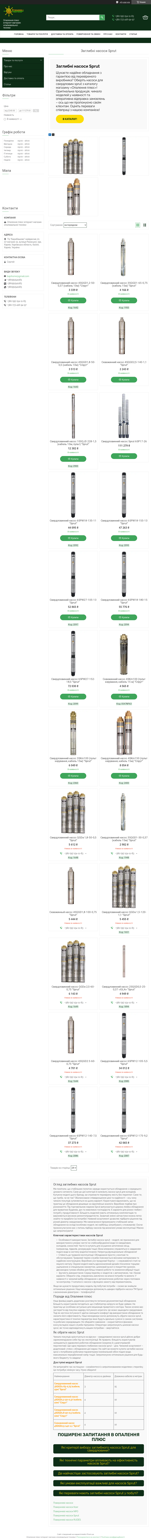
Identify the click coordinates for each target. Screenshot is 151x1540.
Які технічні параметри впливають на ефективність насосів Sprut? (98, 1461)
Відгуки (7, 72)
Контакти (121, 34)
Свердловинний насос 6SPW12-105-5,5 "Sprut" (124, 1062)
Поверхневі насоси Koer (65, 1507)
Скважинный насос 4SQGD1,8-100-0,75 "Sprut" (73, 913)
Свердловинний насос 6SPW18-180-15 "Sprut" (124, 601)
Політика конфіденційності (113, 1537)
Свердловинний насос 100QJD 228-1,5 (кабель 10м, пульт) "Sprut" (73, 443)
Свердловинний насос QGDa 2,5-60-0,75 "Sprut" (73, 988)
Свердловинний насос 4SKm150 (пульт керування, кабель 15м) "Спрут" (124, 759)
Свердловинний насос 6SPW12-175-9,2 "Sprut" (124, 1137)
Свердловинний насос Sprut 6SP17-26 (124, 441)
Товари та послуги (37, 34)
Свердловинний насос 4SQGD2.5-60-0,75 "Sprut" (73, 1062)
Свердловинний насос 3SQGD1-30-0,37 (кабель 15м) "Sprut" (124, 839)
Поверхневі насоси (63, 1503)
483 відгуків (125, 2)
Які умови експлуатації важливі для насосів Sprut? (98, 1483)
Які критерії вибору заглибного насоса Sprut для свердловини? (98, 1448)
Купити (74, 300)
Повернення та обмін (88, 34)
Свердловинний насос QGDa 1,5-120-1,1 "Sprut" (124, 913)
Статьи (133, 34)
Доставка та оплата (62, 34)
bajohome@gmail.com (18, 276)
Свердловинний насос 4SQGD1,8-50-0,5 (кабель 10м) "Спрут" (73, 363)
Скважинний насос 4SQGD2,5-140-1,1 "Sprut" (124, 363)
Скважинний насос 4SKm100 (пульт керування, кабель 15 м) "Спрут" (124, 680)
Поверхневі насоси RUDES (67, 1519)
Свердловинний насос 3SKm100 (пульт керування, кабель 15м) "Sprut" (73, 759)
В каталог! (70, 119)
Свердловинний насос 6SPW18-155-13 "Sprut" (124, 522)
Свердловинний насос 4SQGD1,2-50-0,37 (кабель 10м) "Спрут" (73, 284)
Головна (19, 34)
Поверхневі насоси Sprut (66, 1515)
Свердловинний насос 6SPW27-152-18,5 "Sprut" (73, 680)
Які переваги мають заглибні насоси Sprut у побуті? (98, 1493)
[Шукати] (102, 17)
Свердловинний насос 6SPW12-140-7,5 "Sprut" (73, 1137)
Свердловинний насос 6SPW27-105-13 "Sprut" (73, 601)
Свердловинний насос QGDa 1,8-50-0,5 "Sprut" (73, 839)
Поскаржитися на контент (88, 1537)
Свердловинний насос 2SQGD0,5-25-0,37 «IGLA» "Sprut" (124, 988)
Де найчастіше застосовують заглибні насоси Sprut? (98, 1473)
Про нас (107, 34)
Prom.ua (90, 1534)
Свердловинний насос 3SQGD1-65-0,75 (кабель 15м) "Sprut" (124, 284)
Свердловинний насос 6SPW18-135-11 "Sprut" (73, 522)
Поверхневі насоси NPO (65, 1511)
